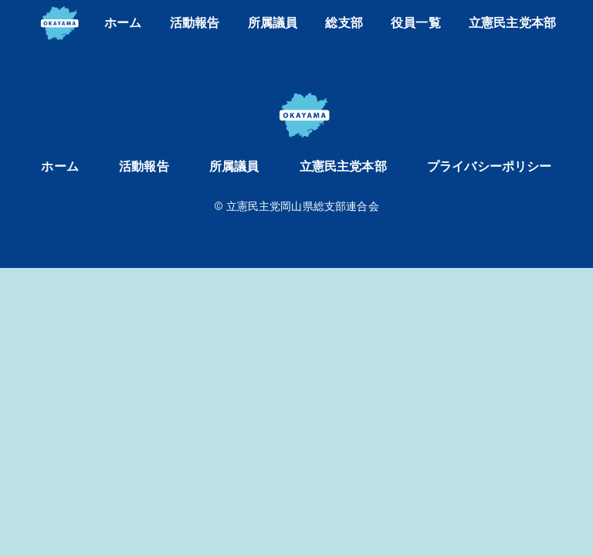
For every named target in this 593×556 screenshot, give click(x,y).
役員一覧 (416, 22)
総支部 (343, 22)
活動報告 (195, 22)
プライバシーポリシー (489, 166)
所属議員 (273, 22)
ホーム (122, 22)
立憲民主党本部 (512, 22)
